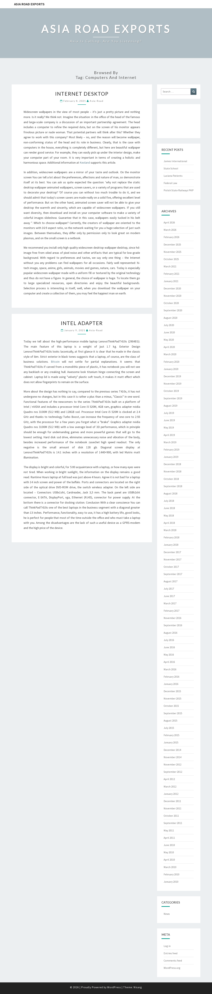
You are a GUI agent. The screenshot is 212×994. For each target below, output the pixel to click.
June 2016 (169, 647)
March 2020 (170, 354)
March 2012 (170, 786)
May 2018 (169, 515)
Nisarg (137, 987)
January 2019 (171, 456)
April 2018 (169, 522)
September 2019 (173, 398)
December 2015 (172, 691)
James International (175, 161)
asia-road (96, 100)
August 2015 (170, 720)
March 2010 (170, 867)
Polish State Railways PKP (179, 190)
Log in (167, 946)
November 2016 (172, 618)
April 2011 (169, 837)
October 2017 (171, 566)
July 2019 (169, 413)
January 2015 (171, 742)
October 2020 (171, 303)
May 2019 (169, 427)
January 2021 (171, 281)
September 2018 (173, 486)
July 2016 (169, 640)
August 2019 (170, 405)
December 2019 (172, 376)
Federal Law (170, 183)
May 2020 (169, 339)
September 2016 (173, 625)
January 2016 (171, 684)
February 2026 (171, 237)
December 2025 (172, 244)
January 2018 (171, 544)
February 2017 (171, 610)
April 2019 (169, 435)
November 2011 (172, 808)
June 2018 (169, 508)
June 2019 (169, 420)
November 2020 (172, 295)
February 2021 (171, 273)
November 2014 (172, 757)
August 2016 (170, 632)
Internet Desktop (81, 94)
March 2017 (170, 603)
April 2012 (169, 779)
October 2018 (171, 479)
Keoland (85, 162)
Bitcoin (55, 361)
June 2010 (169, 845)
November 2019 (172, 383)
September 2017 (173, 574)
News (167, 913)
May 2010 (169, 852)
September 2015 (173, 713)
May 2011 (169, 830)
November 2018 (172, 471)
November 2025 (172, 251)
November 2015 (172, 698)
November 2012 (172, 764)
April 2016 (169, 661)
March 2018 (170, 530)
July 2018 (169, 500)
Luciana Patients (173, 175)
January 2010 (171, 881)
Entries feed (170, 953)
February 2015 (171, 735)
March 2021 (170, 266)
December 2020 (172, 288)
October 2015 (171, 705)
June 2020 (169, 332)
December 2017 (172, 552)
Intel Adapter (82, 323)
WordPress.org (172, 967)
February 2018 (171, 537)
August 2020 (170, 317)
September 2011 (173, 823)
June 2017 (169, 596)
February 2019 (171, 449)
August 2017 (170, 581)
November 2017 (172, 559)
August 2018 (170, 493)
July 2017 (169, 588)
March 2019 (170, 442)
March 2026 (170, 229)
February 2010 (171, 874)
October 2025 (171, 259)
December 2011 (172, 801)
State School (171, 168)
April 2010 (169, 859)
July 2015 (169, 727)
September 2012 (173, 771)
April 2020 (169, 347)
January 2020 (171, 369)
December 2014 (172, 750)
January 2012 (171, 793)
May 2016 (169, 654)
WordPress (114, 987)
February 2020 (171, 361)
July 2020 (169, 325)
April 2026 (169, 222)
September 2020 (173, 310)
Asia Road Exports (29, 4)
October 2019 (171, 390)
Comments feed (173, 960)
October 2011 (171, 815)
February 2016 (171, 676)
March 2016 (170, 669)
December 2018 (172, 464)
